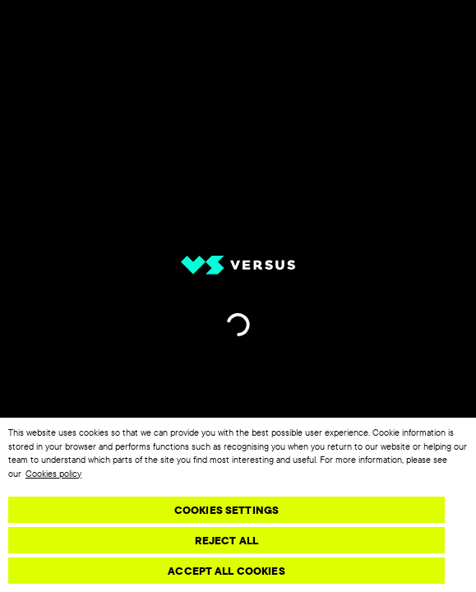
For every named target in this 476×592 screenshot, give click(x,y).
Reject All (226, 540)
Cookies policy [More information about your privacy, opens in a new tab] (53, 473)
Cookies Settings (226, 509)
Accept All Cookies (226, 570)
